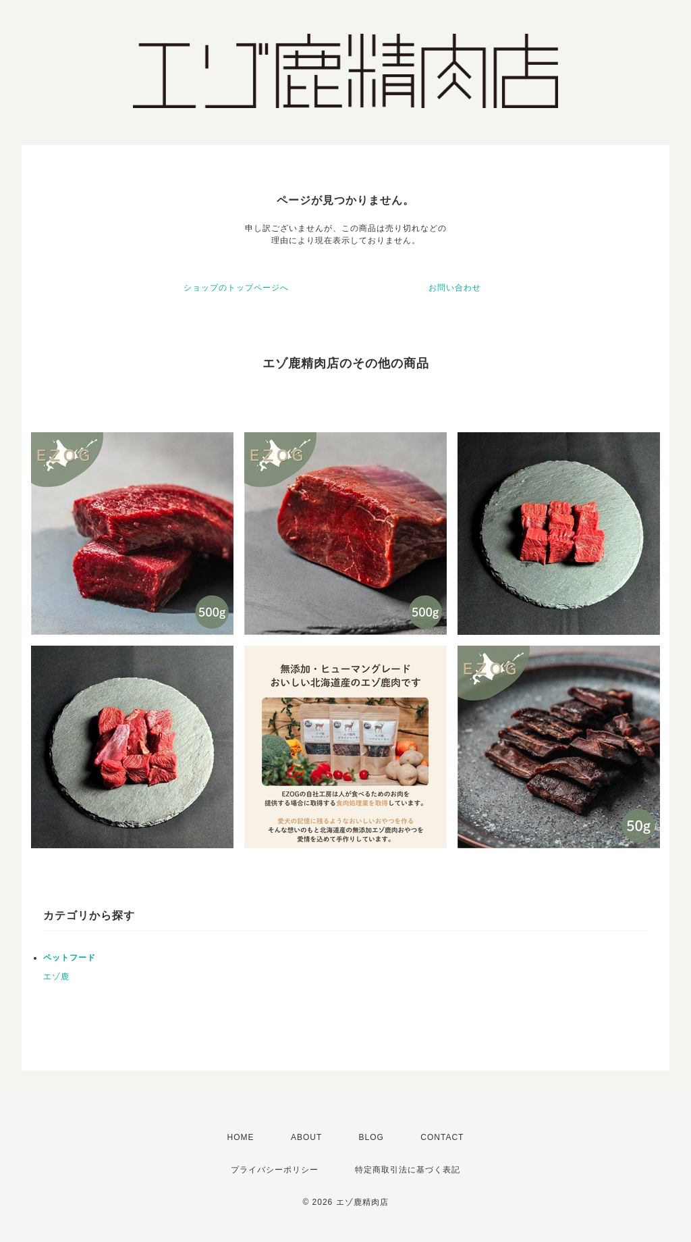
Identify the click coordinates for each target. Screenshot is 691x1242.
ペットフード (69, 957)
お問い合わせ (455, 287)
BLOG (371, 1137)
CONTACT (442, 1137)
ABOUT (306, 1137)
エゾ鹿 (56, 976)
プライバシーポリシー (275, 1169)
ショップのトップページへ (236, 287)
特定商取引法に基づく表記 (407, 1169)
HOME (240, 1137)
